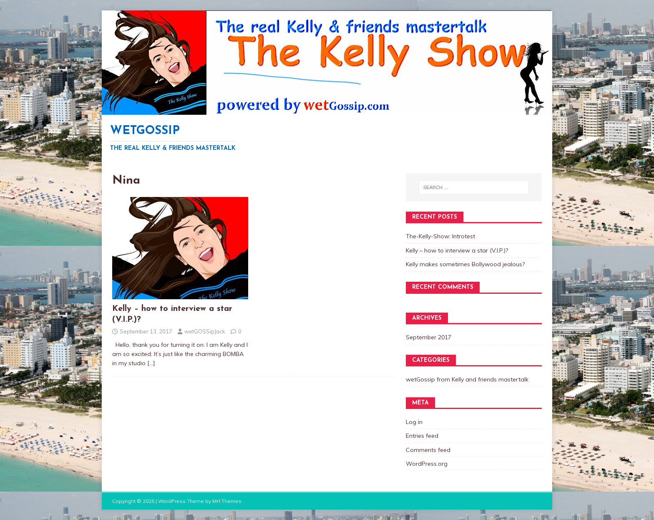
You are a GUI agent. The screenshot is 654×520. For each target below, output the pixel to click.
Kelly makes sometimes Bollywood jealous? (465, 264)
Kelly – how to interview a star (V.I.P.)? (457, 250)
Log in (414, 422)
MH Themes (226, 501)
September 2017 (428, 337)
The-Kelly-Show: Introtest (440, 236)
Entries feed (422, 435)
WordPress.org (427, 463)
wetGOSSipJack (204, 331)
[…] (151, 363)
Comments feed (428, 450)
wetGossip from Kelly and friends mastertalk (467, 379)
